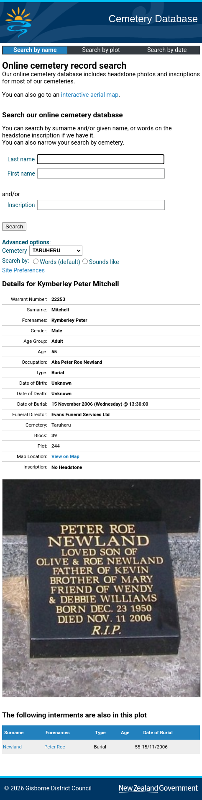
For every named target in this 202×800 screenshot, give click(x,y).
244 (55, 446)
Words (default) (56, 262)
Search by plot (101, 50)
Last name (21, 159)
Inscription (21, 205)
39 (54, 435)
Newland (12, 747)
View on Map (65, 456)
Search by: (15, 260)
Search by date (167, 50)
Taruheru (61, 425)
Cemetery (14, 250)
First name (21, 173)
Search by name (34, 50)
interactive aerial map (89, 94)
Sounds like (100, 262)
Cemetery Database (153, 18)
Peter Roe (54, 747)
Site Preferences (23, 270)
